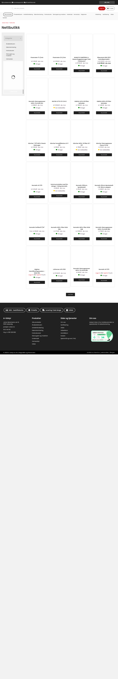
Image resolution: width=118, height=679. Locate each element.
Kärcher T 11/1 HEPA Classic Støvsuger (37, 572)
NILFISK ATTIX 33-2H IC (59, 426)
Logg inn (101, 67)
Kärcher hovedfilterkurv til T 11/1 (59, 572)
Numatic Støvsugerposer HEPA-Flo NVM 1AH (37, 427)
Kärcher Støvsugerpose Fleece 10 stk (104, 572)
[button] (13, 156)
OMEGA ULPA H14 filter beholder (81, 427)
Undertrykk (69, 133)
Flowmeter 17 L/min (37, 279)
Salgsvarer (84, 133)
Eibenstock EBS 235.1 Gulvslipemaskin (104, 280)
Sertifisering (106, 133)
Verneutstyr (77, 133)
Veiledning (98, 133)
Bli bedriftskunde (29, 2)
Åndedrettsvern (18, 133)
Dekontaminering (38, 133)
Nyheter (5, 136)
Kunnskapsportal (17, 2)
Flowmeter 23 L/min (59, 279)
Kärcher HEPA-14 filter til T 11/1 (81, 572)
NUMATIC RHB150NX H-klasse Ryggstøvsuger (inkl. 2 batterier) (82, 281)
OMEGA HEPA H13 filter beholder (104, 427)
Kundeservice (6, 2)
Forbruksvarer (48, 133)
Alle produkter (8, 133)
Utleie (112, 133)
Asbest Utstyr (5, 141)
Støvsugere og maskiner (59, 133)
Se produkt (37, 290)
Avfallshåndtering (28, 133)
